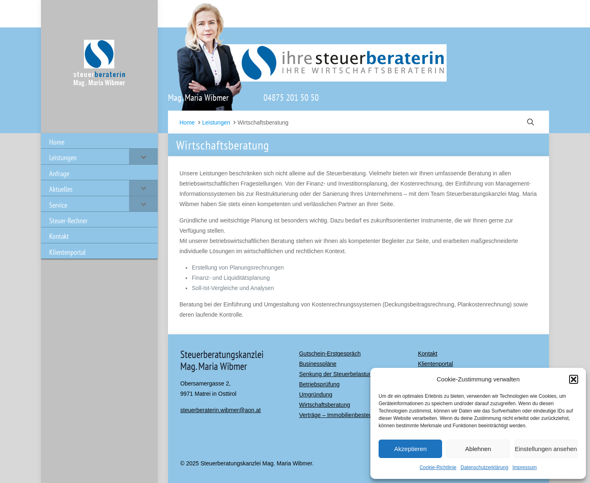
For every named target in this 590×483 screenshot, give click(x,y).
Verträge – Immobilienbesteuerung (343, 415)
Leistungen (216, 122)
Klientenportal (435, 364)
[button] (574, 379)
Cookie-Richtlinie (438, 467)
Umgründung (315, 394)
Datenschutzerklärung (484, 467)
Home (187, 122)
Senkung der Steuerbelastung (337, 374)
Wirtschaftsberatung (324, 404)
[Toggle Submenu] (143, 156)
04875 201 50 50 (291, 97)
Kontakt (427, 353)
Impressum (525, 467)
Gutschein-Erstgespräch (330, 353)
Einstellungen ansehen (546, 448)
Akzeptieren (410, 448)
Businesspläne (317, 364)
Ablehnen (478, 448)
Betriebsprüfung (319, 384)
